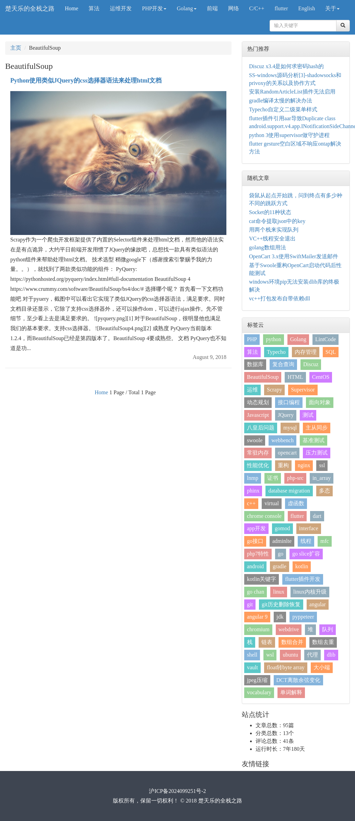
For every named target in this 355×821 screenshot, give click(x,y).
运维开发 (121, 8)
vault (252, 667)
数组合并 (292, 642)
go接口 (255, 541)
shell (252, 655)
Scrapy (274, 390)
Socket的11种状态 (270, 212)
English (306, 8)
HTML (295, 377)
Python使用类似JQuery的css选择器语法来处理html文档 (86, 80)
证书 (272, 478)
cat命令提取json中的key (277, 221)
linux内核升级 (310, 592)
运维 (252, 390)
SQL (331, 352)
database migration (289, 491)
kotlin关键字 (261, 579)
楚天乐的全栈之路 (30, 8)
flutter (281, 8)
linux (278, 592)
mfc (324, 541)
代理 (312, 655)
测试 (308, 415)
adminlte (282, 541)
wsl (270, 655)
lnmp (252, 478)
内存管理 (306, 352)
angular (317, 604)
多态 (324, 491)
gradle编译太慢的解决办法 (280, 100)
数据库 (255, 364)
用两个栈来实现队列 (273, 230)
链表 (266, 642)
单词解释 (291, 692)
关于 (332, 8)
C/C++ (256, 8)
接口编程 (289, 402)
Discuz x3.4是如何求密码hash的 (286, 66)
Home (71, 8)
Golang (186, 8)
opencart (287, 453)
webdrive (289, 629)
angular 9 (257, 617)
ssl (322, 465)
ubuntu (290, 655)
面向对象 (320, 402)
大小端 (321, 667)
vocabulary (259, 692)
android (255, 566)
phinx (253, 491)
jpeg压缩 (257, 680)
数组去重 (323, 642)
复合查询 (283, 364)
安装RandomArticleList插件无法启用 (292, 92)
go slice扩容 (306, 554)
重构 (283, 465)
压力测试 (317, 453)
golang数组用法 (267, 247)
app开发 (256, 528)
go (280, 554)
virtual (271, 503)
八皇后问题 (260, 428)
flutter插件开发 (302, 579)
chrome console (264, 516)
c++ (251, 503)
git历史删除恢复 (281, 604)
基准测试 (313, 440)
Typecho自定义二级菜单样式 (283, 109)
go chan (255, 592)
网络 (233, 8)
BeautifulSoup (263, 377)
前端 (212, 8)
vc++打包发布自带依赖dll (279, 298)
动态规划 (258, 402)
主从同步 (317, 428)
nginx (304, 465)
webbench (282, 440)
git (250, 604)
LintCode (325, 339)
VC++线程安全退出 (272, 238)
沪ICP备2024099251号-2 (177, 791)
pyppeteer (303, 617)
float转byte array (286, 667)
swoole (254, 440)
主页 (15, 48)
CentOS (321, 377)
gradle (279, 566)
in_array (321, 478)
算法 (93, 8)
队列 (327, 629)
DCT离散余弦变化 (298, 680)
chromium (258, 629)
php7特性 (258, 554)
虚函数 (296, 503)
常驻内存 (258, 453)
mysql (290, 428)
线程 (305, 541)
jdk (279, 617)
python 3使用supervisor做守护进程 (289, 135)
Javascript (258, 415)
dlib (331, 655)
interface (308, 528)
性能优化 (258, 465)
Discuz (310, 364)
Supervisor (303, 390)
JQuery (286, 415)
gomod (282, 528)
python (273, 339)
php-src (295, 478)
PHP (252, 339)
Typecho (276, 352)
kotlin (301, 566)
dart (317, 516)
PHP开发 (154, 8)
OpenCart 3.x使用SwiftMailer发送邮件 (293, 256)
